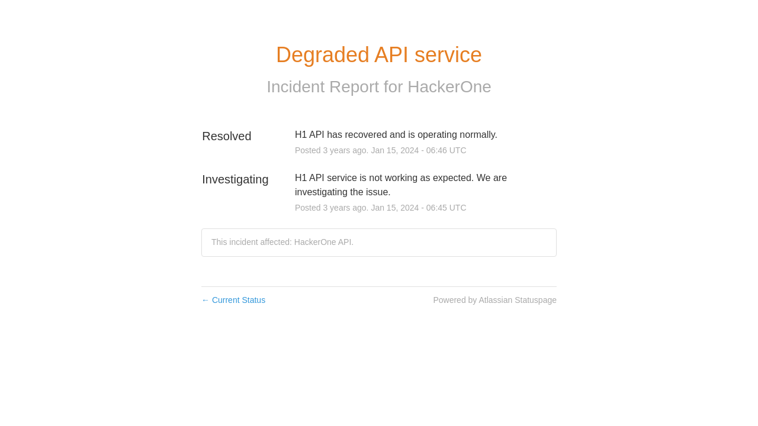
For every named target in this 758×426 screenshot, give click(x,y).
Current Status (233, 300)
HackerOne (449, 87)
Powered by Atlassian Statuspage (495, 300)
